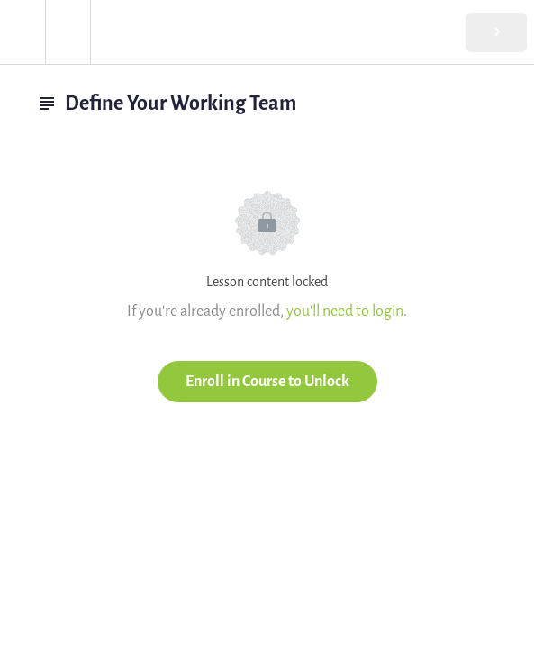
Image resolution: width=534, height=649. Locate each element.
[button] (22, 32)
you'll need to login (344, 311)
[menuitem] (67, 32)
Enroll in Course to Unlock (267, 381)
